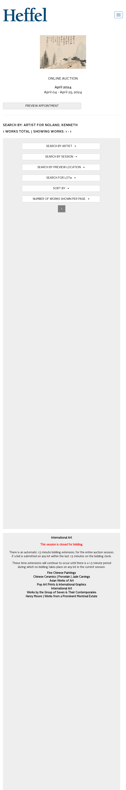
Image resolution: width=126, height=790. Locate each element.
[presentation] (32, 569)
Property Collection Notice (19, 646)
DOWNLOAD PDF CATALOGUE (61, 356)
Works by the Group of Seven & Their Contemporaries (61, 281)
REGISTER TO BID (61, 335)
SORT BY (61, 188)
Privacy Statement (14, 658)
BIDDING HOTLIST (61, 314)
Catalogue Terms (13, 634)
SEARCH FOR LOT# (61, 178)
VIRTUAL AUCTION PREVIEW (61, 303)
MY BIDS (61, 325)
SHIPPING (62, 346)
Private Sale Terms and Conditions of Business (31, 638)
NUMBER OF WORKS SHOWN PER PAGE (61, 199)
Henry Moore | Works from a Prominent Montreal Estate (61, 284)
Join (118, 554)
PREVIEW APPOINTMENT (42, 106)
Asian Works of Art (62, 269)
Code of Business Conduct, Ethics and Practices (32, 662)
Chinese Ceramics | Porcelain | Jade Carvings (61, 265)
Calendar (8, 630)
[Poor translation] (14, 707)
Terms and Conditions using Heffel (24, 650)
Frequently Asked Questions (20, 622)
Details (63, 468)
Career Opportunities (15, 665)
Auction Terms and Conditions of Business (28, 626)
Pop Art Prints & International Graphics (61, 273)
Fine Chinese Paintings (61, 261)
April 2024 (63, 87)
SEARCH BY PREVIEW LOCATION (61, 167)
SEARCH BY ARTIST (61, 146)
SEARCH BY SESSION (61, 156)
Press (6, 642)
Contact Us (9, 654)
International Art (61, 277)
